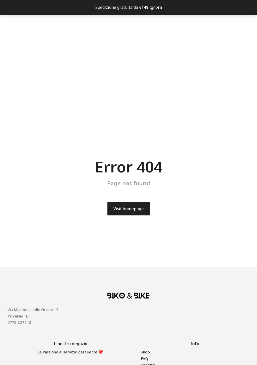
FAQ (144, 358)
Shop (145, 351)
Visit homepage (128, 208)
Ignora (155, 7)
